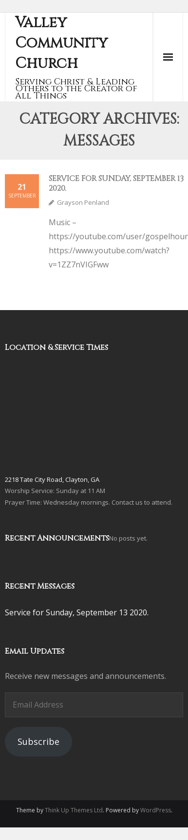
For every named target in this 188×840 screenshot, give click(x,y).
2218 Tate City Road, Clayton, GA (52, 479)
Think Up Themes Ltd (74, 810)
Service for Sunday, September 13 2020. (116, 183)
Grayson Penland (83, 202)
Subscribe (38, 741)
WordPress (155, 810)
